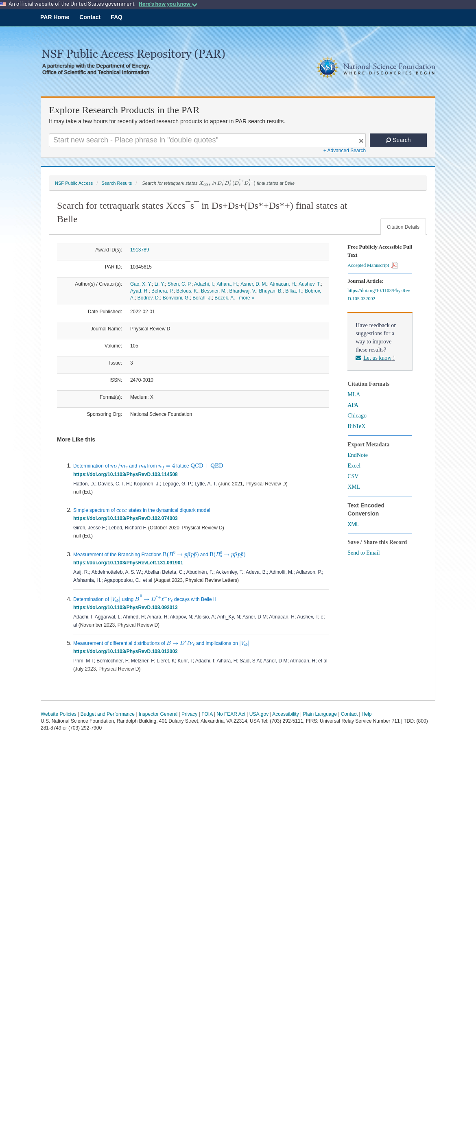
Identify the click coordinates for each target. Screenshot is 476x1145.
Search (398, 140)
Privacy (189, 714)
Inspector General (158, 714)
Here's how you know (168, 3)
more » (246, 298)
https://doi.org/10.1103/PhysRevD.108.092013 (126, 607)
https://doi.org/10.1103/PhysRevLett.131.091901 (129, 563)
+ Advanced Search (344, 150)
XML (353, 487)
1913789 (139, 250)
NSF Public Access (74, 183)
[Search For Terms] (207, 140)
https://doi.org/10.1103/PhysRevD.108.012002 (126, 651)
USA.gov (259, 714)
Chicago (357, 416)
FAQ (116, 17)
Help (367, 714)
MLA (353, 394)
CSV (352, 476)
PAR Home (54, 17)
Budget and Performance (108, 714)
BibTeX (356, 426)
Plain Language (319, 714)
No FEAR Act (230, 714)
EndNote (357, 455)
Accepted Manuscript (372, 265)
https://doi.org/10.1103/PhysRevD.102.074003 (126, 518)
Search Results (116, 183)
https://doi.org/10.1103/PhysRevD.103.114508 (126, 474)
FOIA (206, 714)
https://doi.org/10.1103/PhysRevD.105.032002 (378, 295)
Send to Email (363, 553)
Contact (89, 17)
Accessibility (285, 714)
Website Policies (58, 714)
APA (352, 405)
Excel (353, 466)
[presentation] (205, 183)
